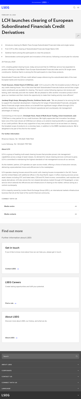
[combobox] (38, 356)
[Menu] (78, 7)
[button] (40, 365)
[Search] (74, 7)
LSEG (45, 2)
